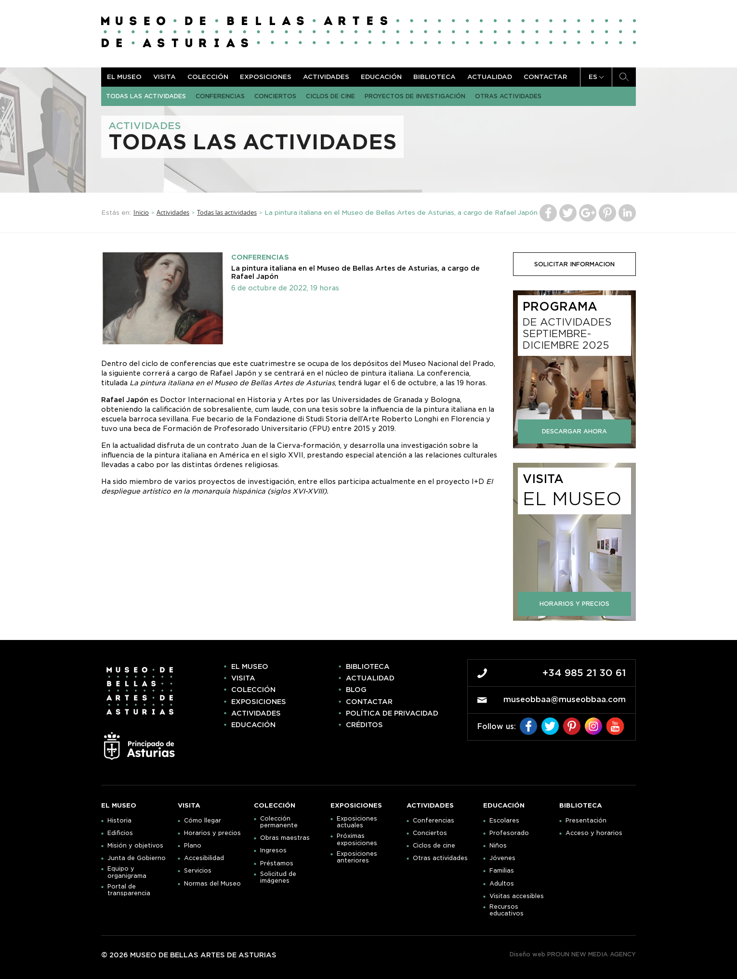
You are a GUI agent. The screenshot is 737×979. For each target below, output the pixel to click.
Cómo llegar (202, 820)
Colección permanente (279, 822)
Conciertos (275, 96)
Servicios (197, 870)
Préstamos (276, 863)
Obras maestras (285, 838)
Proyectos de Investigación (415, 96)
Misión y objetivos (135, 845)
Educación (381, 76)
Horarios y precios (212, 833)
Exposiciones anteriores (357, 857)
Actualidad (489, 76)
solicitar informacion (574, 264)
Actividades (326, 76)
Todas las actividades (146, 96)
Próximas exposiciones (357, 839)
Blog (356, 689)
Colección (207, 76)
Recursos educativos (506, 910)
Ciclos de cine (330, 96)
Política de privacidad (392, 713)
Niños (498, 845)
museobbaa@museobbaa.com (564, 699)
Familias (501, 870)
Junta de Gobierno (136, 858)
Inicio (141, 212)
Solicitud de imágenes (278, 877)
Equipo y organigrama (126, 872)
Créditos (364, 725)
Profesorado (509, 833)
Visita (164, 76)
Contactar (545, 76)
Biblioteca (434, 76)
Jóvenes (502, 858)
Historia (119, 820)
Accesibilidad (204, 858)
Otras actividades (508, 96)
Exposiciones (265, 76)
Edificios (120, 833)
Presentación (586, 820)
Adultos (501, 883)
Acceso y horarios (594, 833)
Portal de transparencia (128, 890)
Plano (192, 845)
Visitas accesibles (516, 896)
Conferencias (220, 96)
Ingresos (273, 850)
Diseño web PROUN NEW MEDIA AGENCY (573, 954)
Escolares (504, 820)
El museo (124, 76)
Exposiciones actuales (357, 822)
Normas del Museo (212, 883)
